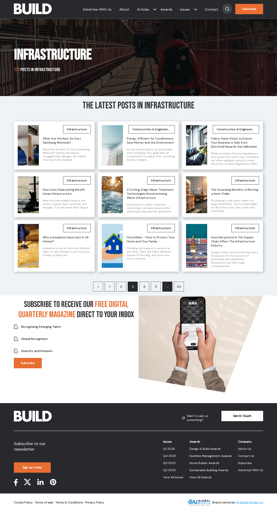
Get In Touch (234, 416)
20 (179, 286)
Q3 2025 (169, 461)
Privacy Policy (94, 500)
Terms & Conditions (69, 500)
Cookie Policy (23, 500)
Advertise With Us (97, 9)
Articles (143, 9)
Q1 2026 (169, 446)
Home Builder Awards (204, 461)
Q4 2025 (169, 454)
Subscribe (249, 9)
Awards (166, 9)
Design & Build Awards (205, 446)
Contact (211, 9)
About (124, 9)
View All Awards (200, 475)
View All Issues (173, 475)
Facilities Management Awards (210, 454)
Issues (185, 9)
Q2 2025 (169, 468)
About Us (244, 446)
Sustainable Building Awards (209, 468)
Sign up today (32, 465)
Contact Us (246, 454)
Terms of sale (44, 500)
